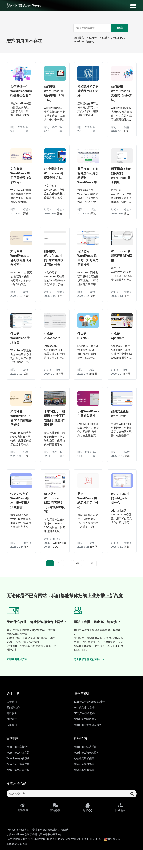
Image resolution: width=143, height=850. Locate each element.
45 (77, 563)
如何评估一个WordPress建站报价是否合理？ (21, 91)
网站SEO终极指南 (84, 769)
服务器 (59, 373)
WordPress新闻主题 (18, 769)
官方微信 (55, 807)
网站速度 (105, 37)
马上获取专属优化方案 (89, 659)
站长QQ (87, 807)
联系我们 (12, 724)
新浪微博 (22, 807)
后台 (126, 213)
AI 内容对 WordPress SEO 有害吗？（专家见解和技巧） (54, 502)
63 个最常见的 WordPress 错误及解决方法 (53, 173)
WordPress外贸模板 (18, 758)
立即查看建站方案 (19, 659)
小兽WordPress (43, 839)
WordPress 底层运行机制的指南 (121, 256)
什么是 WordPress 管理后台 (20, 338)
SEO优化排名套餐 (84, 707)
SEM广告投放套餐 (84, 713)
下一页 (90, 563)
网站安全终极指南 (84, 764)
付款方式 (12, 719)
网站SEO (118, 37)
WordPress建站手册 (85, 746)
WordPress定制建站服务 (88, 724)
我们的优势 (13, 707)
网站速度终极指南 (84, 758)
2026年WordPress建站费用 (89, 701)
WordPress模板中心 (18, 746)
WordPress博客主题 (18, 764)
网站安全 (92, 37)
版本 (127, 456)
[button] (133, 5)
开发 (126, 131)
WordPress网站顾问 (85, 719)
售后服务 (12, 713)
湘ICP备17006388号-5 (90, 839)
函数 (126, 546)
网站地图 (120, 807)
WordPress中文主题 (18, 752)
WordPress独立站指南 (86, 752)
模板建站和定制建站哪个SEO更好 (88, 91)
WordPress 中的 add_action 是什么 (121, 498)
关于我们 (12, 701)
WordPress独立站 (84, 41)
